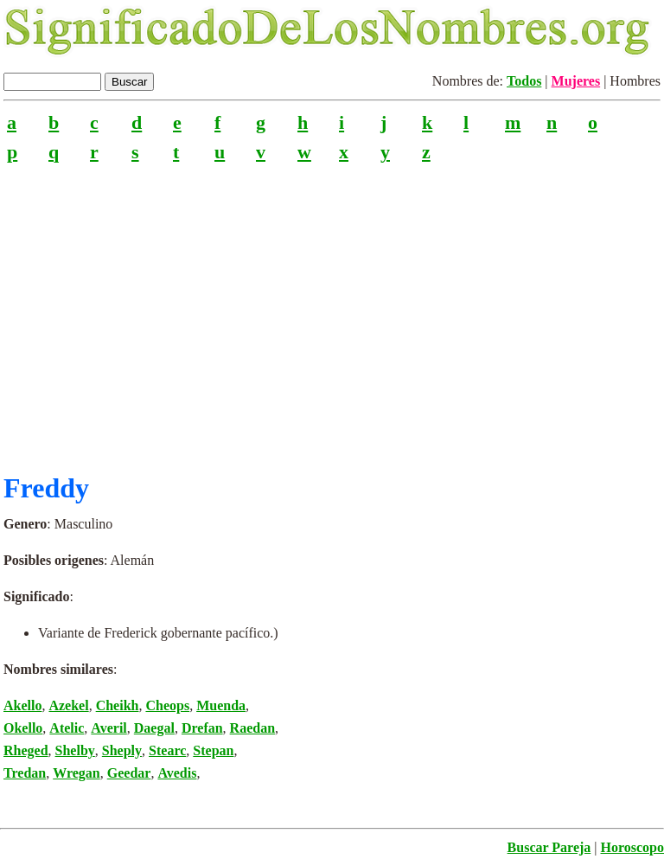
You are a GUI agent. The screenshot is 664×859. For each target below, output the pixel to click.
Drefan (202, 728)
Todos (524, 81)
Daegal (154, 728)
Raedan (252, 728)
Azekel (68, 705)
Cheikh (117, 705)
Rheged (25, 750)
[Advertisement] (332, 310)
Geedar (129, 773)
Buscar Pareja (549, 847)
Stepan (213, 750)
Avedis (176, 773)
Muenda (221, 705)
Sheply (122, 750)
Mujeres (576, 81)
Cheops (167, 705)
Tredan (24, 773)
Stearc (167, 750)
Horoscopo (632, 847)
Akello (22, 705)
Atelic (66, 728)
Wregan (76, 773)
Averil (108, 728)
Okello (22, 728)
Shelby (75, 750)
